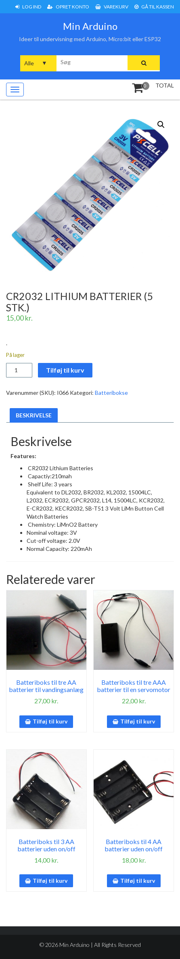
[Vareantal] (19, 370)
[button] (161, 124)
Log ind (28, 7)
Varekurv (111, 7)
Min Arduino (90, 26)
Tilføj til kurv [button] (50, 721)
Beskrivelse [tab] (34, 415)
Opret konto (68, 7)
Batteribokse (111, 392)
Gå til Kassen (154, 7)
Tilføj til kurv (65, 370)
